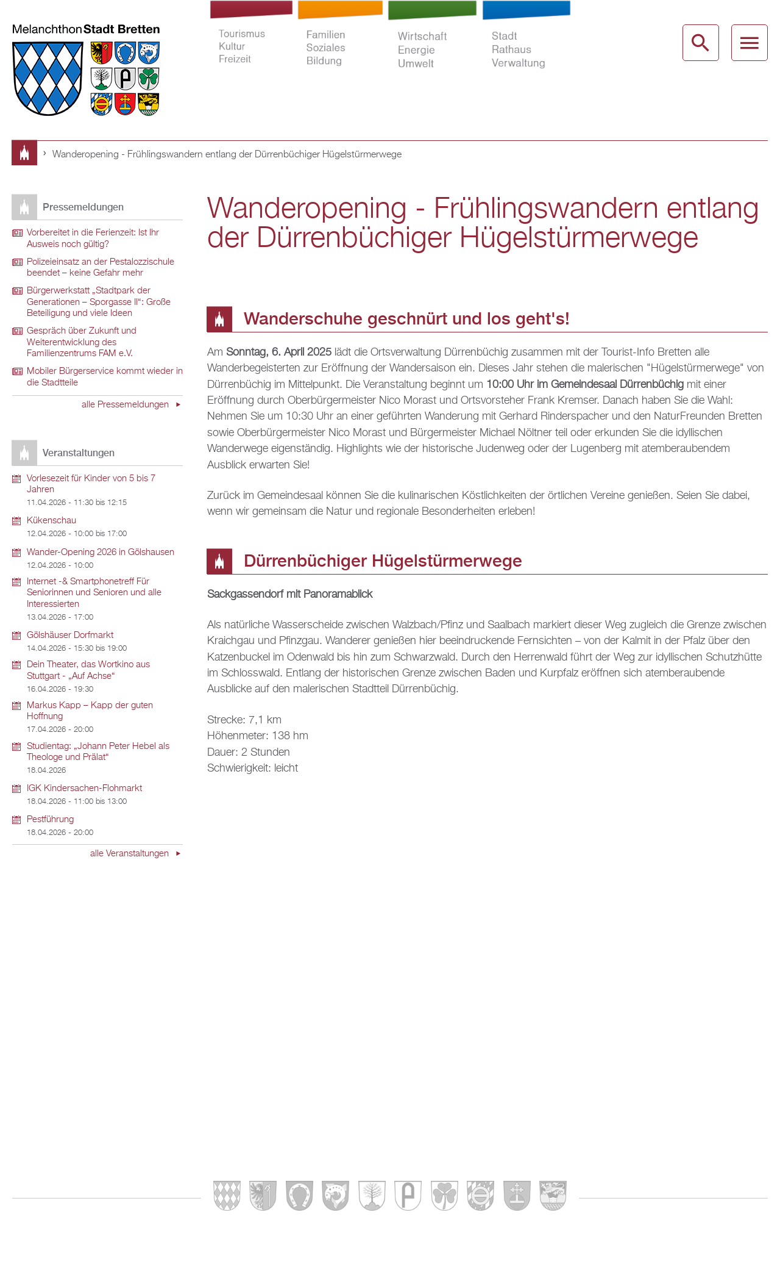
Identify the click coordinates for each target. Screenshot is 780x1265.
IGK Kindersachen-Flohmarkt (84, 788)
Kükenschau (51, 521)
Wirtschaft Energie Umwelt (432, 51)
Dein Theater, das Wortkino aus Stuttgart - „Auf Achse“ (88, 671)
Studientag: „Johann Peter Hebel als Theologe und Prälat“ (98, 752)
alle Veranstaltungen (130, 854)
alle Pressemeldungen (126, 405)
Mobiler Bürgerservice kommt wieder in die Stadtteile (105, 377)
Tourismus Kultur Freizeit (251, 51)
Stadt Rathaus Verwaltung (526, 51)
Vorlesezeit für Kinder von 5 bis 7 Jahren (91, 485)
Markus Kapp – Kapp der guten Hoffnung (90, 711)
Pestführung (50, 819)
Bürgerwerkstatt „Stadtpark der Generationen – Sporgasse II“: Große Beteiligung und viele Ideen (99, 302)
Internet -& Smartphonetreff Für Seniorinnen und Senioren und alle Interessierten (94, 593)
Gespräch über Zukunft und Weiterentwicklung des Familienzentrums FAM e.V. (81, 342)
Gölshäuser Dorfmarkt (70, 635)
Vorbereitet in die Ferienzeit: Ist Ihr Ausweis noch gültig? (93, 239)
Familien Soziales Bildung (340, 51)
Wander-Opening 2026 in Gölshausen (100, 552)
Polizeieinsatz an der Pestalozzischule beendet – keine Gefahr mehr (100, 268)
